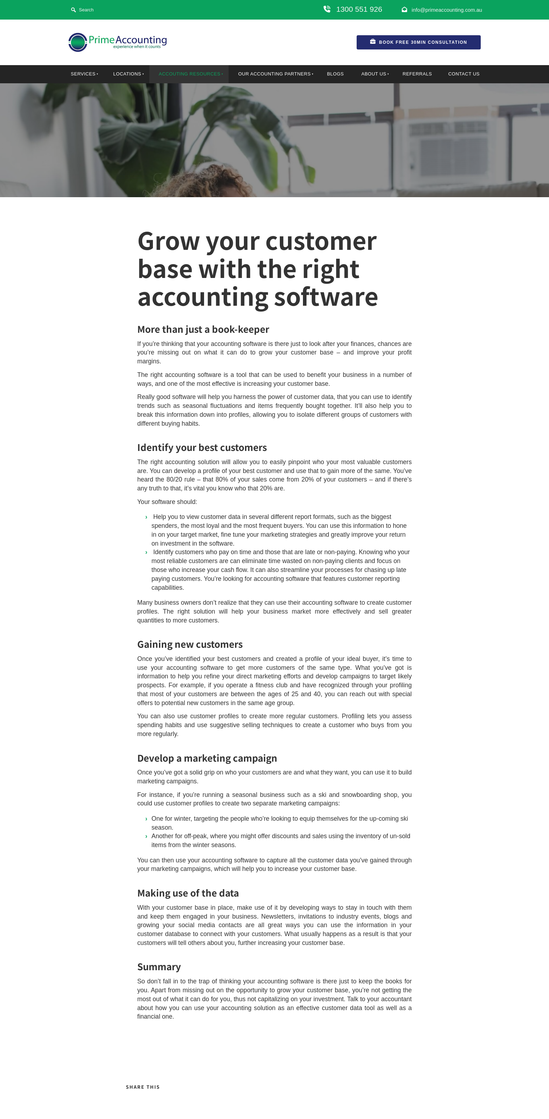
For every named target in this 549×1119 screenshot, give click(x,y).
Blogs (335, 74)
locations (127, 74)
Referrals (417, 74)
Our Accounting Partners (274, 74)
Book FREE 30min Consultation (396, 39)
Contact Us (464, 74)
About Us (373, 74)
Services (83, 74)
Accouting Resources (189, 74)
